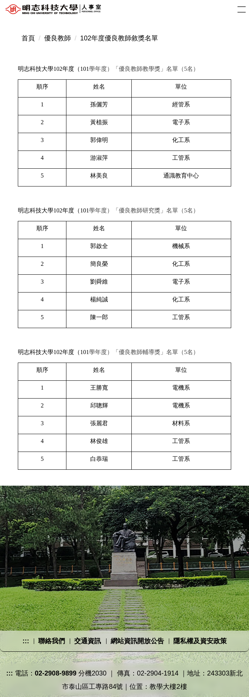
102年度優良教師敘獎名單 (119, 38)
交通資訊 (87, 641)
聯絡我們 (51, 641)
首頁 (28, 38)
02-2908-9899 (55, 673)
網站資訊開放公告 (137, 641)
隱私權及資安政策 (200, 641)
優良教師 (57, 38)
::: (25, 641)
